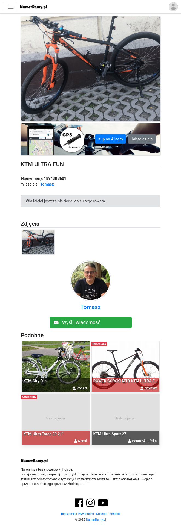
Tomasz (47, 184)
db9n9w (151, 388)
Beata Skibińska (144, 441)
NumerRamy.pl (96, 519)
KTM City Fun (35, 381)
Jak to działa (142, 139)
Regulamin (68, 514)
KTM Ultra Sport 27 (110, 434)
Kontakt (114, 514)
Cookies (101, 514)
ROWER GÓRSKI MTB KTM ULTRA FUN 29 (129, 381)
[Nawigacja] (10, 6)
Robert (82, 388)
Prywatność (86, 514)
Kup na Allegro (110, 139)
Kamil (82, 441)
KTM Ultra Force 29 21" (44, 434)
